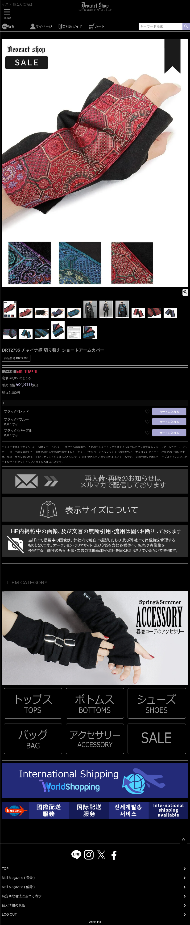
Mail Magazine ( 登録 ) (18, 878)
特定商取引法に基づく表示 (21, 896)
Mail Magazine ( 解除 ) (18, 887)
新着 (8, 26)
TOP (5, 868)
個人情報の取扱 (13, 905)
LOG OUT (9, 914)
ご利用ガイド (70, 26)
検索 (186, 26)
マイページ (41, 26)
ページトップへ (183, 840)
